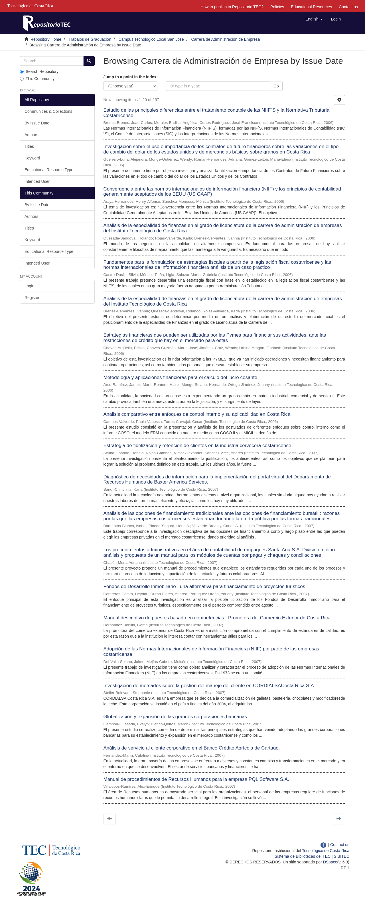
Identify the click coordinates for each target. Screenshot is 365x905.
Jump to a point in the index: (131, 77)
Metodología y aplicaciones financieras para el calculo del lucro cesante (180, 377)
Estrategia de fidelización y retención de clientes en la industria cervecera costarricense (197, 445)
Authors (31, 134)
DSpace (330, 862)
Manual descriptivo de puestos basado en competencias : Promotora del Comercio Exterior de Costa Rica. (218, 618)
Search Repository (39, 71)
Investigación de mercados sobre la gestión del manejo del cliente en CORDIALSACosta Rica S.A (209, 685)
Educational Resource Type (49, 169)
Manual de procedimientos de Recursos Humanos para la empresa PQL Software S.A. (196, 779)
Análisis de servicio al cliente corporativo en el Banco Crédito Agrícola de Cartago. (192, 748)
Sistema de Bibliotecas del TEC (302, 856)
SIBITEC (341, 856)
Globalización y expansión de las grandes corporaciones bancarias (175, 716)
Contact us (348, 7)
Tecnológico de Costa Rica (325, 850)
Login (29, 286)
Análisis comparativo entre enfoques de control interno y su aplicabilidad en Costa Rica (197, 414)
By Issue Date (37, 123)
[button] (314, 19)
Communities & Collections (48, 111)
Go (276, 86)
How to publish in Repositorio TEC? (231, 7)
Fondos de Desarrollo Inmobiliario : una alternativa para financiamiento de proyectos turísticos (204, 586)
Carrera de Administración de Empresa (225, 39)
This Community (37, 78)
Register (32, 297)
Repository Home (46, 39)
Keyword (32, 158)
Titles (29, 146)
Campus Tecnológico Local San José (151, 39)
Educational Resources (311, 7)
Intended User (37, 181)
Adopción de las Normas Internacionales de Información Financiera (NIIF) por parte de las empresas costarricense (211, 651)
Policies (277, 7)
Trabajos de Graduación (89, 39)
